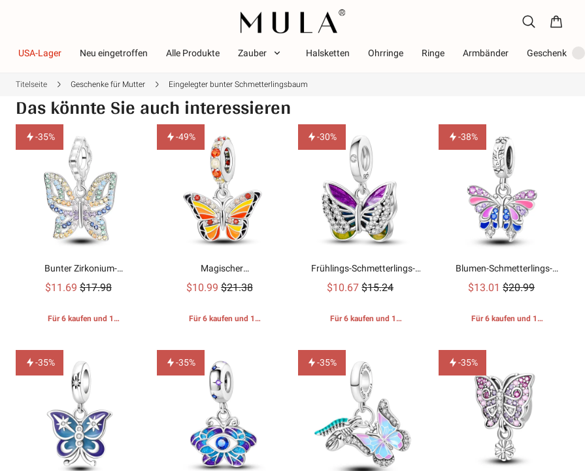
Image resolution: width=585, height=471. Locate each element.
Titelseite (31, 84)
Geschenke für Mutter (108, 84)
